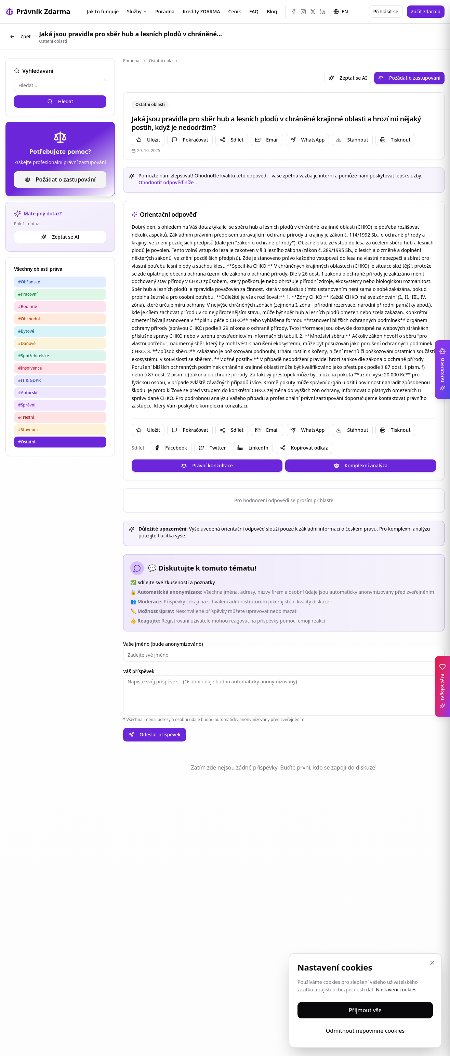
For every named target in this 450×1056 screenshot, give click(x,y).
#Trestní (26, 417)
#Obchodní (29, 319)
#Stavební (28, 429)
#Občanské (29, 282)
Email (267, 139)
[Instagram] (303, 11)
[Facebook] (293, 11)
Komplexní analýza (360, 465)
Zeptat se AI (60, 236)
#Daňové (27, 343)
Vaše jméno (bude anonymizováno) (163, 644)
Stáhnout (352, 139)
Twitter (212, 447)
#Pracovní (28, 294)
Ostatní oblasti (163, 61)
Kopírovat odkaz (304, 447)
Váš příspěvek (139, 671)
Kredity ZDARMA (201, 11)
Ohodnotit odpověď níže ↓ (167, 182)
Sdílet (231, 139)
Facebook (170, 447)
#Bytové (26, 331)
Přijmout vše (365, 1010)
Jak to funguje (103, 11)
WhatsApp (307, 139)
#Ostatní (26, 442)
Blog (272, 11)
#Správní (27, 405)
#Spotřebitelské (33, 356)
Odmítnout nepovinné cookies (365, 1030)
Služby (137, 11)
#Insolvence (30, 368)
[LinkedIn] (322, 11)
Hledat (60, 101)
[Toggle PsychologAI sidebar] (442, 686)
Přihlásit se (385, 11)
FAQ (254, 11)
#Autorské (28, 393)
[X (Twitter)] (313, 11)
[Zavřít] (432, 962)
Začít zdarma (425, 11)
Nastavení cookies (396, 989)
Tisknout (395, 139)
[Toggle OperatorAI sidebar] (442, 369)
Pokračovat (190, 139)
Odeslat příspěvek (155, 734)
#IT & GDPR (29, 380)
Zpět (20, 36)
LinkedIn (252, 447)
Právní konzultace (207, 465)
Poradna (164, 11)
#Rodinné (27, 306)
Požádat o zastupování (60, 179)
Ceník (234, 11)
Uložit (148, 139)
